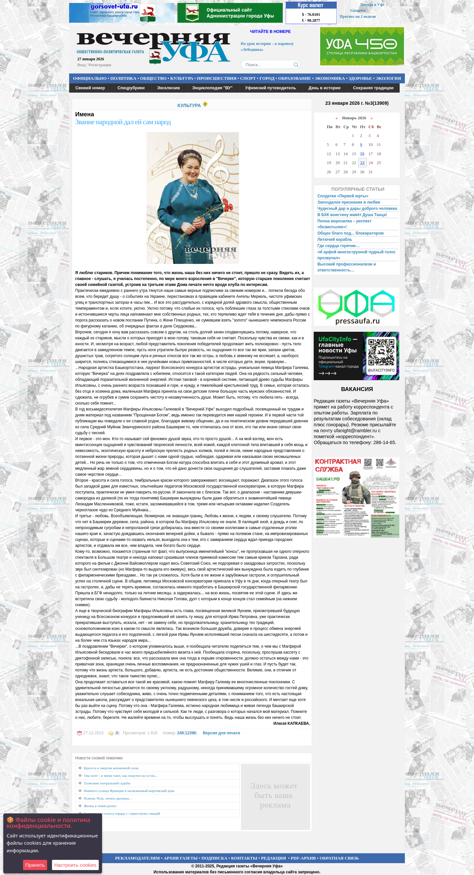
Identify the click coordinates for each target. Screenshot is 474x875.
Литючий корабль (334, 239)
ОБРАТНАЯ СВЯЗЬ (339, 858)
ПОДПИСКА (214, 858)
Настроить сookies (75, 865)
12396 (190, 733)
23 (362, 162)
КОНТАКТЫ (244, 858)
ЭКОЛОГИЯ (388, 78)
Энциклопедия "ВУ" (212, 88)
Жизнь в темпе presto (100, 806)
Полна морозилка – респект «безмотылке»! (344, 224)
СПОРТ (248, 78)
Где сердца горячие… (338, 245)
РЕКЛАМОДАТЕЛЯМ (137, 858)
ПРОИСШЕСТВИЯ (217, 78)
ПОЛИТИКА (123, 78)
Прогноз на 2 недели (358, 16)
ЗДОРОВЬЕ (360, 78)
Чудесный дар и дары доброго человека (357, 208)
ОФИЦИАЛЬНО (90, 78)
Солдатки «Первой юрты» (342, 196)
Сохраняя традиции (373, 88)
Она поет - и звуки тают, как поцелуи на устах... (121, 775)
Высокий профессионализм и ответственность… (346, 267)
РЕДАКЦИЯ (273, 858)
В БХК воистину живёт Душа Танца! (352, 214)
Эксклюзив (168, 88)
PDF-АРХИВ (303, 858)
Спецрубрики (131, 88)
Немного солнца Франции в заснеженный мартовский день (129, 791)
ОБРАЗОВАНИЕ (294, 78)
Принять (35, 865)
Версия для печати (221, 733)
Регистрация (100, 65)
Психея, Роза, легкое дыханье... (108, 798)
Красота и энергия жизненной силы (111, 768)
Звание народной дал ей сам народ (123, 122)
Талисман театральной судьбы (107, 783)
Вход (81, 65)
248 (180, 733)
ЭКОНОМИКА (330, 78)
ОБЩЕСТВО (153, 78)
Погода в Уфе (372, 4)
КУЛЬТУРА (181, 78)
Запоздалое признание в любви (348, 202)
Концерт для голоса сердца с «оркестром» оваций (122, 813)
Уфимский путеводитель (270, 88)
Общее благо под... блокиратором (351, 233)
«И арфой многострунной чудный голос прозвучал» (356, 255)
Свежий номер (90, 88)
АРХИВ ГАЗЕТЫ (181, 858)
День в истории (324, 88)
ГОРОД (267, 78)
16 (362, 153)
